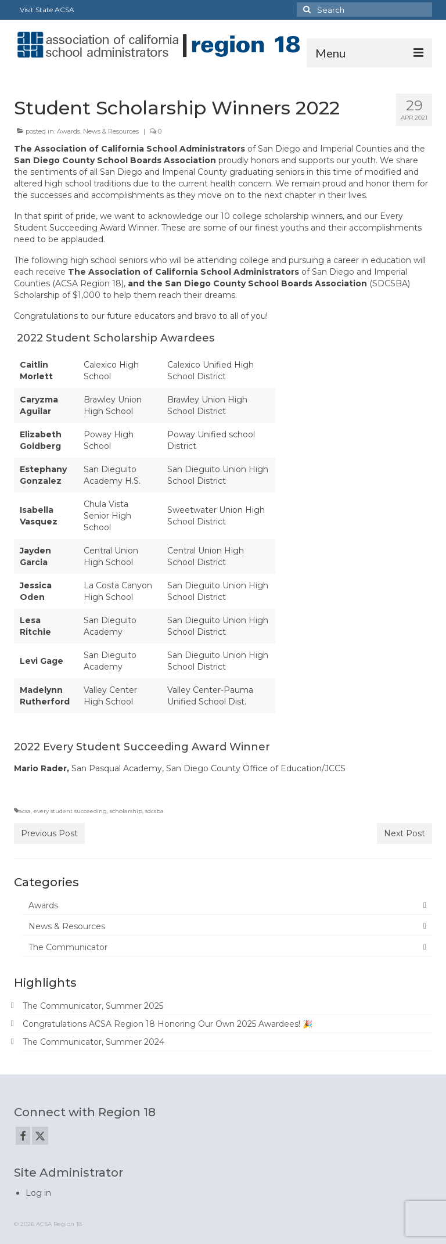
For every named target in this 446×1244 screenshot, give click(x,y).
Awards (68, 131)
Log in (38, 1193)
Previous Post (49, 833)
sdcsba (154, 811)
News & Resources (111, 131)
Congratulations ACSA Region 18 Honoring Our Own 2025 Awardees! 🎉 (167, 1024)
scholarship (126, 811)
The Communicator (67, 947)
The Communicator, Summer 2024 (93, 1042)
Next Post (404, 833)
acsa (25, 811)
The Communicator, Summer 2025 (93, 1006)
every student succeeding (70, 811)
